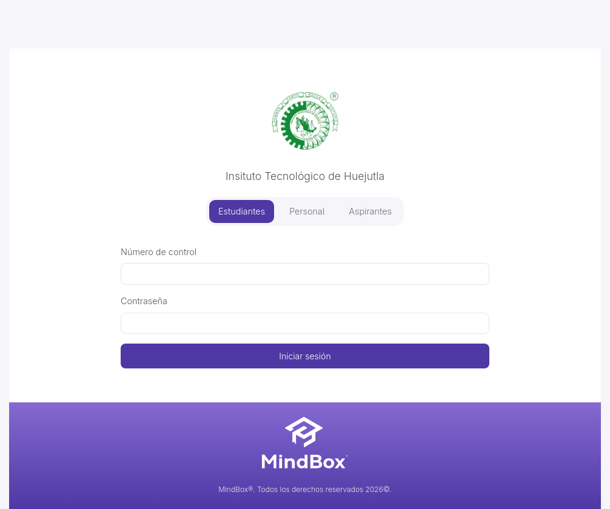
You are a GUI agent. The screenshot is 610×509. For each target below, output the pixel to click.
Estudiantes (241, 211)
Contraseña (144, 301)
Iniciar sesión (304, 356)
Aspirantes (370, 211)
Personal (306, 211)
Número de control (158, 252)
